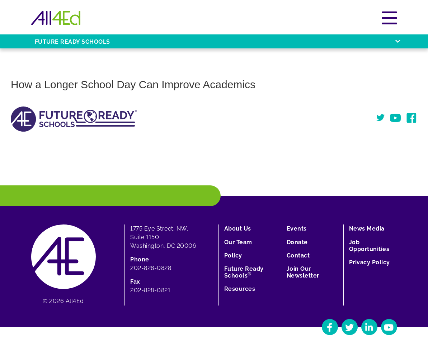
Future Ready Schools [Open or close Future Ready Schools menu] (218, 41)
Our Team (238, 242)
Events (297, 228)
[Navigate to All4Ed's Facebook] (330, 327)
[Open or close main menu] (389, 17)
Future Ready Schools (244, 272)
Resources (239, 288)
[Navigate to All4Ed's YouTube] (389, 327)
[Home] (55, 18)
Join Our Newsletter (303, 272)
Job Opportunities (369, 245)
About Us (237, 228)
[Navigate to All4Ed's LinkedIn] (369, 327)
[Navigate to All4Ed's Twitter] (350, 327)
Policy (233, 255)
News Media (367, 228)
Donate (297, 242)
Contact (298, 255)
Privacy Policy (369, 262)
